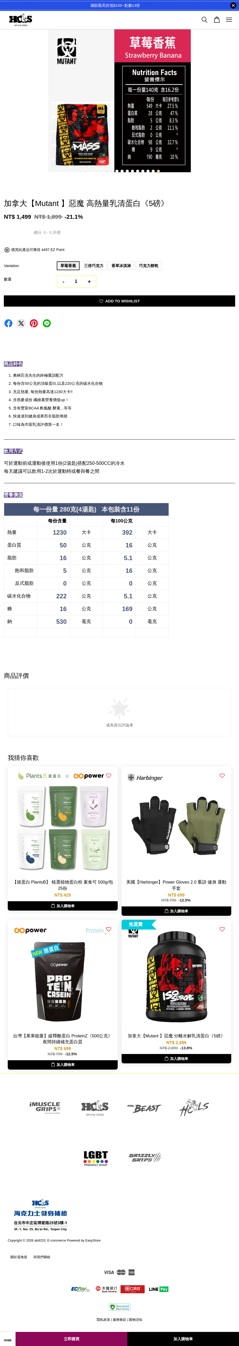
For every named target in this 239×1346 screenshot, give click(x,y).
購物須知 (135, 1320)
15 (153, 171)
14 (148, 171)
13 (142, 171)
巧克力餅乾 (148, 265)
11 (132, 171)
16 (158, 171)
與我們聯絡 (41, 1257)
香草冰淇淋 (121, 265)
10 (127, 171)
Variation (11, 265)
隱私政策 (103, 1320)
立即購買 (71, 1339)
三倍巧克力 (93, 265)
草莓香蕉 (68, 265)
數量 (8, 279)
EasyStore (93, 1240)
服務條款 (119, 1320)
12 (137, 171)
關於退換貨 (18, 1257)
